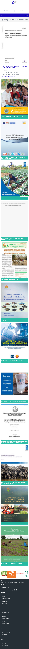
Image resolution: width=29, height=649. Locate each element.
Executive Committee (6, 598)
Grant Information (5, 643)
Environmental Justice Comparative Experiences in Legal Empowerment (13, 483)
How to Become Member (6, 620)
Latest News (4, 647)
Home (2, 18)
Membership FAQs (5, 623)
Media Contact (5, 645)
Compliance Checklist (6, 636)
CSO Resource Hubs (5, 612)
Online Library (5, 634)
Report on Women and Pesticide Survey (11, 563)
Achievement (4, 603)
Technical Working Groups (7, 632)
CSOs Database (5, 631)
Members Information (6, 621)
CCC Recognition (5, 601)
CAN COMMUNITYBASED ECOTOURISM (9, 279)
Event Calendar (23, 195)
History (3, 596)
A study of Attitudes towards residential (12, 116)
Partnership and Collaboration (7, 609)
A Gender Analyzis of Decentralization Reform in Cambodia (14, 524)
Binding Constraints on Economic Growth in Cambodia (13, 320)
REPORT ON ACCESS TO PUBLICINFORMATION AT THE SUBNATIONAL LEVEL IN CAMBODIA (13, 158)
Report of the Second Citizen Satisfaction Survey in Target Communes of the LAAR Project (14, 442)
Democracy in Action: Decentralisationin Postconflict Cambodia (12, 239)
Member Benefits (5, 618)
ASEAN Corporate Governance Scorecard (11, 360)
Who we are (4, 594)
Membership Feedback (6, 625)
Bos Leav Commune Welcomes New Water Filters (13, 401)
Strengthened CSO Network (7, 610)
